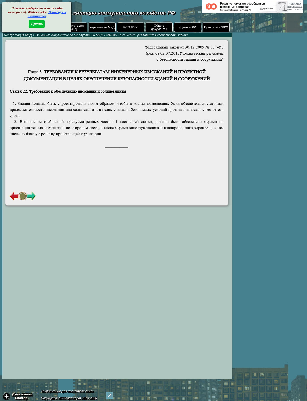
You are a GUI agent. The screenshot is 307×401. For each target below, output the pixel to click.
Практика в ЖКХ (216, 27)
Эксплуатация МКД (73, 27)
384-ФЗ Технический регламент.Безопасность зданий (147, 35)
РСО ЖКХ (130, 27)
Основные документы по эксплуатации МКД (69, 35)
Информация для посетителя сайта (67, 391)
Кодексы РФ (187, 27)
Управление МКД (102, 27)
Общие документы (159, 27)
